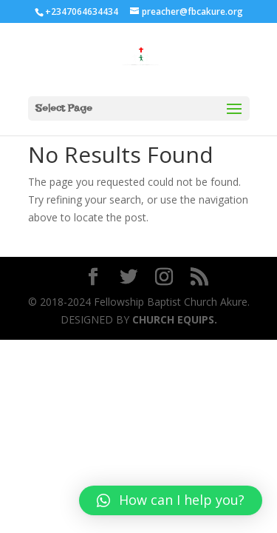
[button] (170, 500)
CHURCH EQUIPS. (173, 319)
